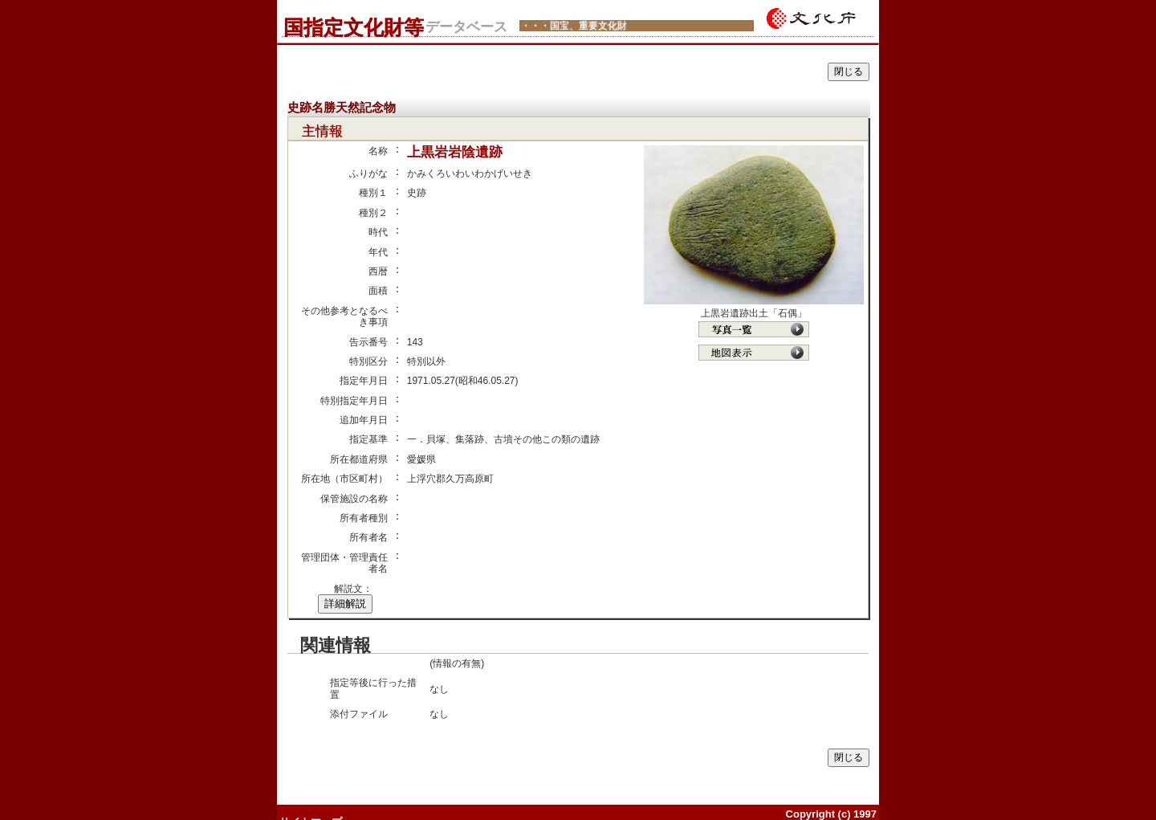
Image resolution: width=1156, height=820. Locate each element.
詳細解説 (345, 604)
